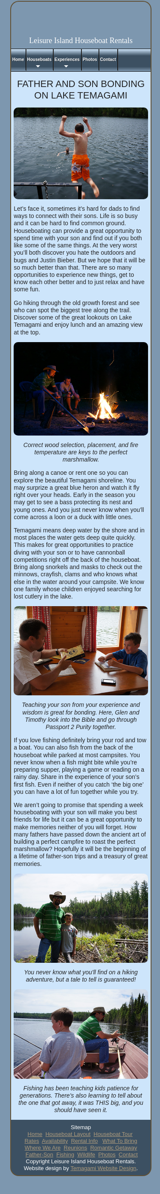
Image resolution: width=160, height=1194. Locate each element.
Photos (106, 1154)
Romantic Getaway (113, 1148)
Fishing (65, 1154)
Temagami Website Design (103, 1168)
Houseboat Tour (113, 1134)
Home (35, 1134)
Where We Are (43, 1148)
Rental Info (84, 1141)
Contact (128, 1154)
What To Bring (119, 1141)
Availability (55, 1141)
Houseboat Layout (67, 1134)
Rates (31, 1141)
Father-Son (39, 1154)
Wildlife (86, 1154)
